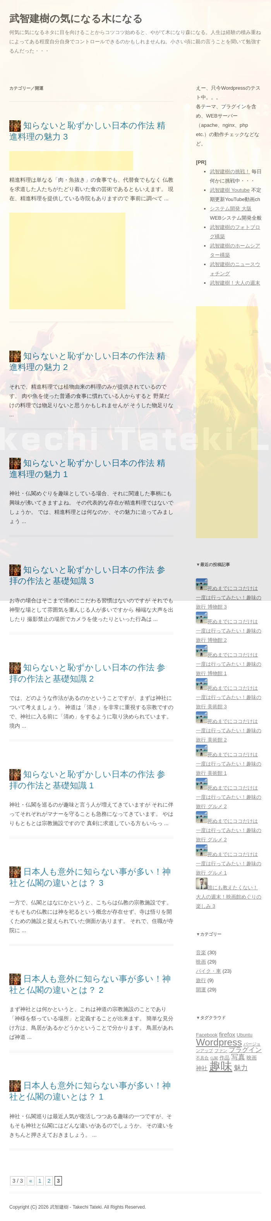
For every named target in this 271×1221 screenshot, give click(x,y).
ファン (220, 1050)
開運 (201, 989)
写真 (238, 1057)
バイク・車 (208, 971)
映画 (201, 962)
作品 (225, 1058)
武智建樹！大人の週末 (235, 283)
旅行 (201, 980)
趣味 (220, 1066)
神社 (202, 1068)
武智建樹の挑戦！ (230, 171)
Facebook (207, 1035)
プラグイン (245, 1050)
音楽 (201, 952)
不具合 (202, 1058)
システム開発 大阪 (231, 208)
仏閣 (214, 1058)
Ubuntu (244, 1035)
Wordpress (219, 1042)
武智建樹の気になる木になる (76, 18)
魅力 (241, 1068)
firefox (227, 1034)
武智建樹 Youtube (230, 190)
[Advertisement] (71, 161)
